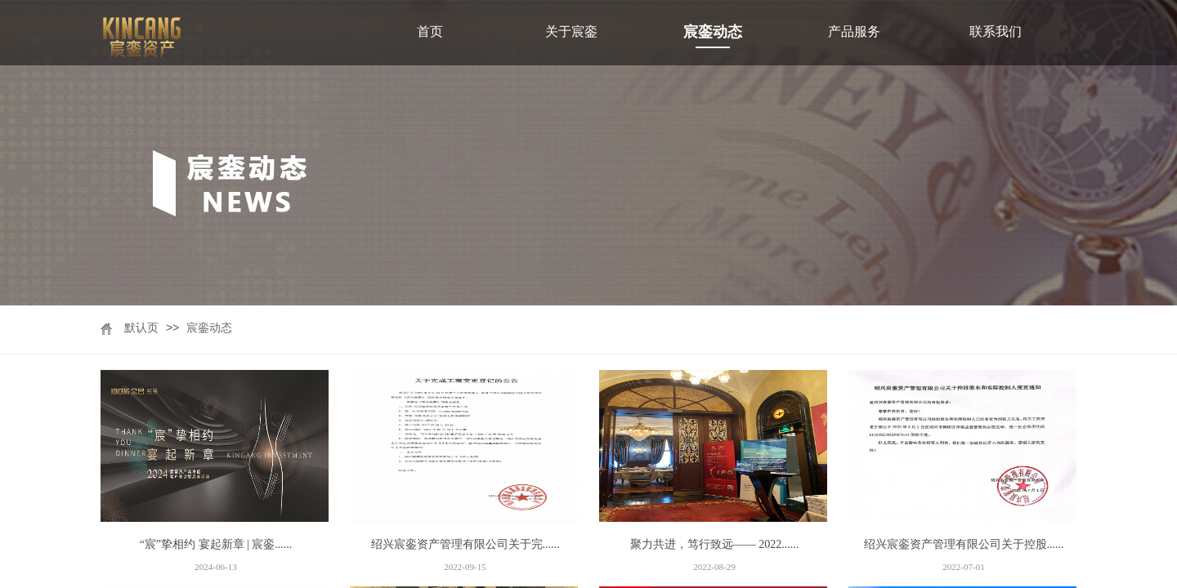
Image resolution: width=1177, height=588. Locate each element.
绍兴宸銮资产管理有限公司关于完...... (465, 544)
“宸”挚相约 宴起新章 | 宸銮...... (216, 544)
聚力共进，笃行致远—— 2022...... (714, 544)
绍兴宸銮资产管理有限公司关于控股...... (964, 544)
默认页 (141, 328)
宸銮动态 (209, 328)
